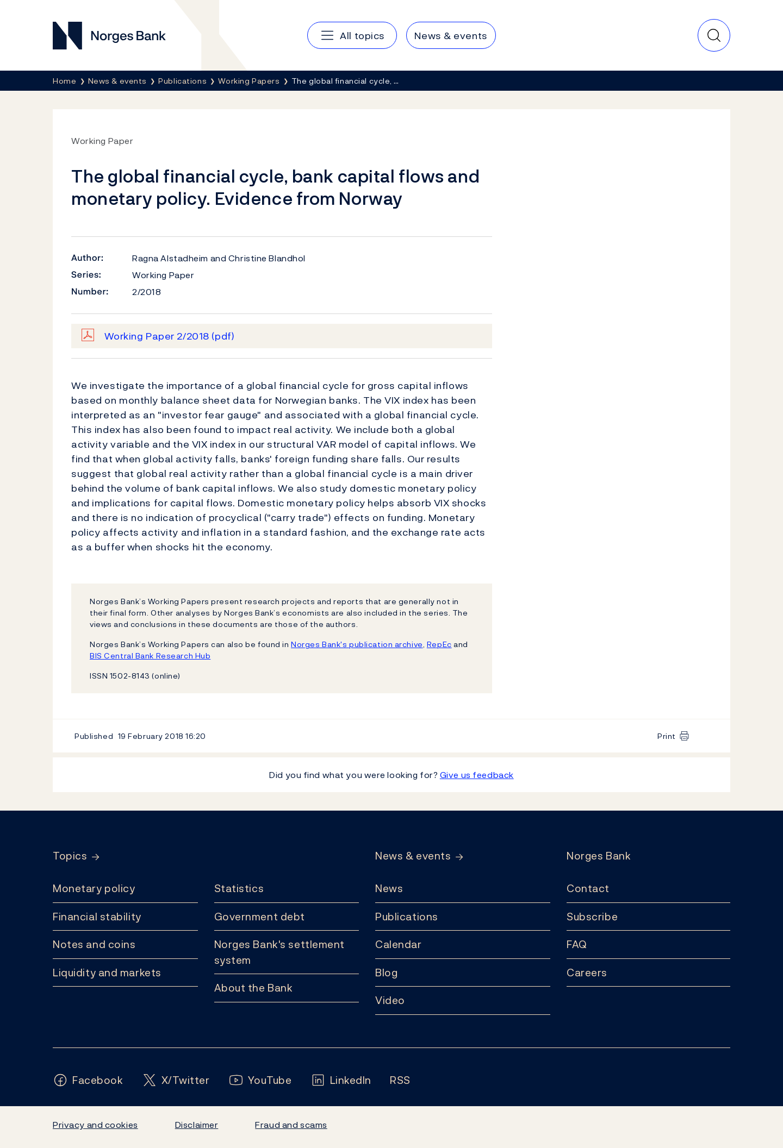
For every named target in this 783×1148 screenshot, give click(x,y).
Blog (386, 972)
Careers (587, 972)
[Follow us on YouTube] (260, 1080)
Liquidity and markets (107, 972)
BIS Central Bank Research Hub (150, 655)
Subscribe (592, 916)
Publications (406, 916)
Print (666, 736)
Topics (70, 856)
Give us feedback (477, 775)
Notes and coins (94, 944)
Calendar (398, 944)
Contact (588, 888)
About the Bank (253, 987)
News (389, 888)
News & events (413, 856)
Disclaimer (197, 1124)
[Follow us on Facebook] (88, 1080)
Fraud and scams (291, 1124)
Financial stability (97, 916)
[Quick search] (714, 35)
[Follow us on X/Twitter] (176, 1080)
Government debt (259, 916)
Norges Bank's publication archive (357, 644)
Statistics (239, 888)
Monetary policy (94, 888)
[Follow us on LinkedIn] (341, 1080)
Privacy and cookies (95, 1124)
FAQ (577, 944)
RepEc (439, 644)
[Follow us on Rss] (400, 1080)
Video (390, 1000)
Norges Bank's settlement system (279, 952)
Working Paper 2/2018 (169, 336)
